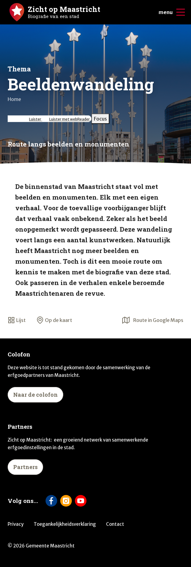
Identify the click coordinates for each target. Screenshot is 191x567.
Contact (115, 524)
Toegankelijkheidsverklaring (65, 524)
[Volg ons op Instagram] (66, 501)
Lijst (17, 320)
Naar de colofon (35, 394)
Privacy (16, 524)
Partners (25, 467)
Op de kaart (54, 320)
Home (14, 99)
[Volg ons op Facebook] (51, 501)
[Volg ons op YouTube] (80, 501)
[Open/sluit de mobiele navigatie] (180, 12)
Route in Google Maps (152, 320)
